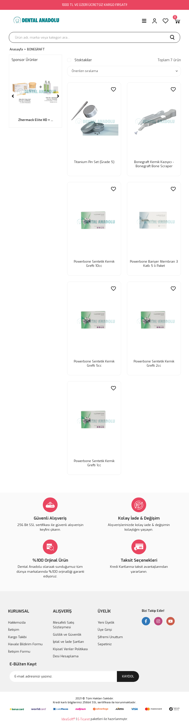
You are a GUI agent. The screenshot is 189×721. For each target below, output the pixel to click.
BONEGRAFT (36, 49)
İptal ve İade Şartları (68, 640)
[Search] (94, 37)
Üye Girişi (105, 628)
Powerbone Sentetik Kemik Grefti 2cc (154, 362)
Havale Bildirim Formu (25, 642)
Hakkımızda (17, 621)
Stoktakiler (83, 60)
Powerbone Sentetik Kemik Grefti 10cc (94, 262)
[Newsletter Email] (74, 674)
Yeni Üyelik (106, 621)
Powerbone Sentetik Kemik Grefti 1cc (94, 460)
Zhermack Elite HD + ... (35, 120)
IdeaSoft (68, 717)
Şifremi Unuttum (110, 635)
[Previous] (13, 96)
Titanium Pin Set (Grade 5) (94, 162)
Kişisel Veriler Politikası (70, 647)
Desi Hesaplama (66, 654)
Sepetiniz (105, 642)
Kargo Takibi (17, 635)
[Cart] (177, 20)
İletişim (13, 628)
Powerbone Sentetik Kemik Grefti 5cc (94, 362)
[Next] (58, 96)
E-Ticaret (84, 718)
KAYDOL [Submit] (128, 675)
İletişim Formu (19, 650)
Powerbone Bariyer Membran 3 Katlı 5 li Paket (153, 262)
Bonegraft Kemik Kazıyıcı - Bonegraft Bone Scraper (154, 164)
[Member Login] (154, 20)
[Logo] (36, 21)
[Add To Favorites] (113, 91)
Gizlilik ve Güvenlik (67, 633)
